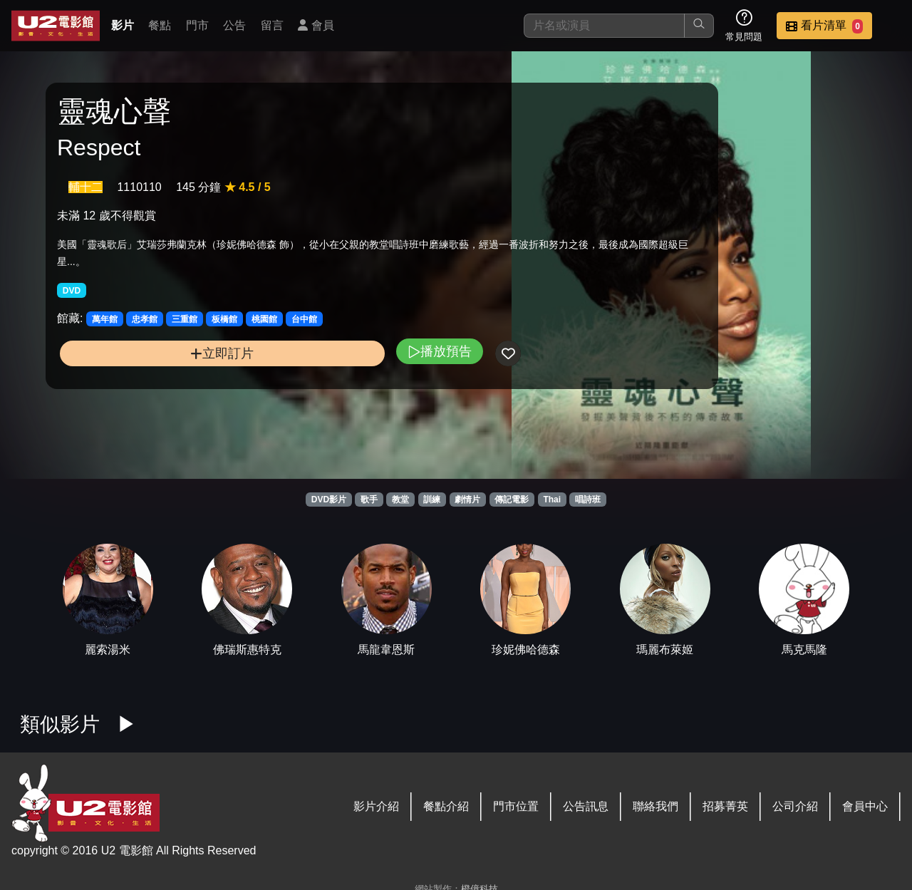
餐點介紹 (446, 806)
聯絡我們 (655, 806)
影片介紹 (376, 806)
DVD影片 (328, 499)
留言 (272, 25)
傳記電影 (511, 499)
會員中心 (865, 806)
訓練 (431, 499)
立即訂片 (157, 368)
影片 (122, 25)
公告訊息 (585, 806)
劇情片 (467, 499)
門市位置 (516, 806)
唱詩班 (588, 499)
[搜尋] (604, 26)
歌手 (369, 499)
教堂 (400, 499)
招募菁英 (725, 806)
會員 (315, 25)
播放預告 (308, 365)
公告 (234, 25)
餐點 (159, 25)
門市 (197, 25)
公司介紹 (795, 806)
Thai (552, 499)
